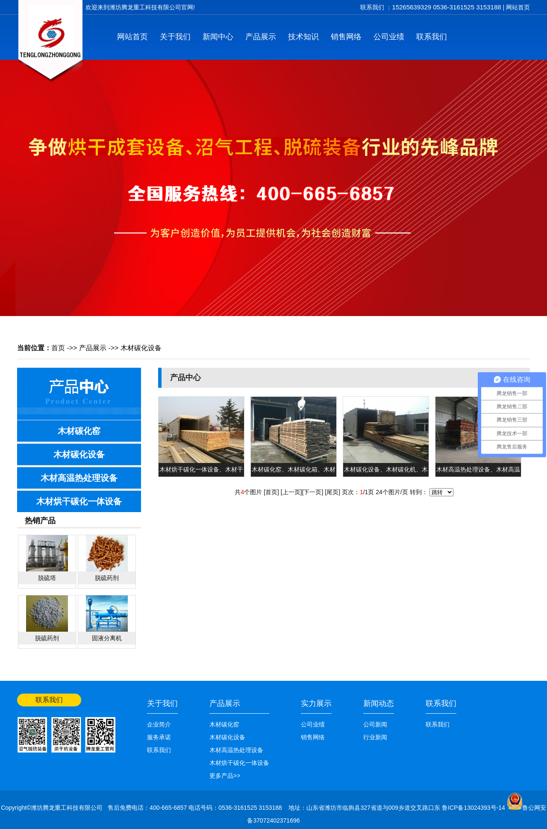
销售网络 (346, 36)
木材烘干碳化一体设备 (79, 501)
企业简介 (159, 724)
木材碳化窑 (79, 431)
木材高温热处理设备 (79, 478)
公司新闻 (375, 724)
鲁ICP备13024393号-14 (474, 807)
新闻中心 (218, 36)
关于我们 (175, 36)
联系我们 (431, 36)
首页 (58, 348)
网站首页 (518, 7)
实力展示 (316, 703)
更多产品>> (224, 775)
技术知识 (303, 36)
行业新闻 (375, 737)
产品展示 (260, 36)
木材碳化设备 (141, 348)
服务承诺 (159, 737)
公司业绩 (388, 36)
